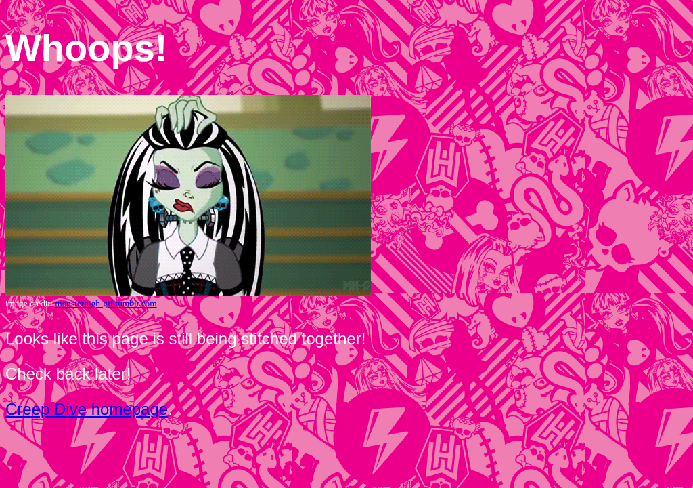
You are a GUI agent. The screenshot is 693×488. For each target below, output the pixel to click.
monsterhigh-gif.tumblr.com (105, 303)
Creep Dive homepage (86, 409)
